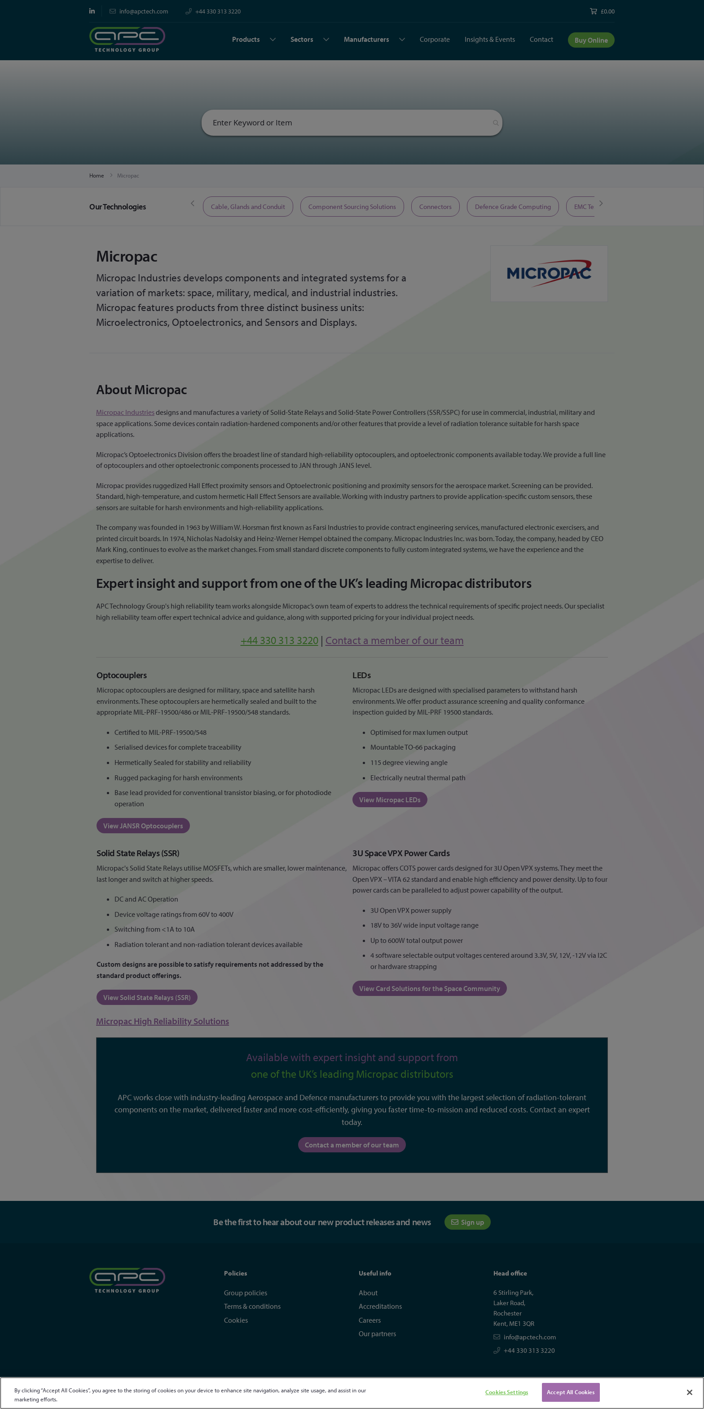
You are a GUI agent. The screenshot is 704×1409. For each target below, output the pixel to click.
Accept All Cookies (570, 1392)
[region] (352, 1393)
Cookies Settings (506, 1392)
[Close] (690, 1392)
